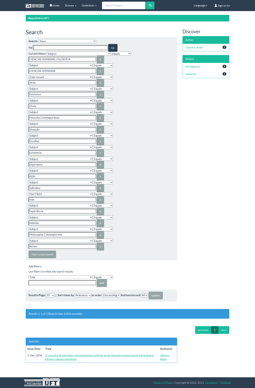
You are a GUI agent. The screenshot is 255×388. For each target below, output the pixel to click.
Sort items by (66, 295)
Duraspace (211, 382)
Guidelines (89, 5)
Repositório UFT (38, 18)
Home (54, 5)
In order (97, 295)
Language (200, 5)
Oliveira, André (194, 47)
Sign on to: (222, 5)
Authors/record (130, 295)
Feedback (225, 382)
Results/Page (37, 295)
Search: (33, 41)
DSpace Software (163, 382)
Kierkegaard (192, 66)
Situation (190, 74)
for (30, 47)
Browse (70, 5)
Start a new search (42, 254)
